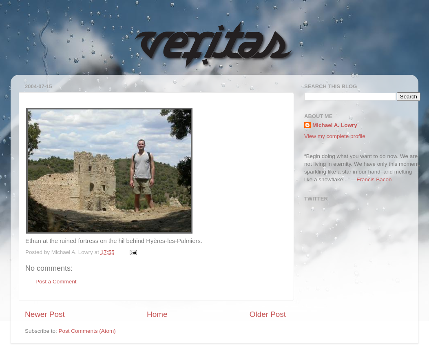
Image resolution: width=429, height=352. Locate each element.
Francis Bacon (373, 179)
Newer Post (45, 314)
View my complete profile (334, 136)
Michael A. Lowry (334, 125)
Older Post (268, 314)
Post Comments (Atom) (87, 331)
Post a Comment (56, 281)
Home (157, 314)
